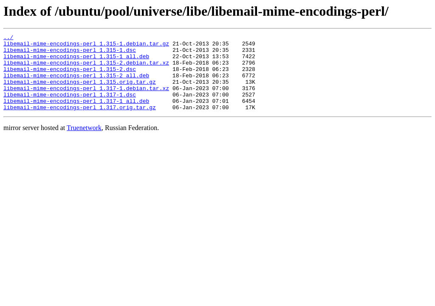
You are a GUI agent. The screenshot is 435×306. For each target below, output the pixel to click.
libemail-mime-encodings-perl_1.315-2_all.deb (76, 84)
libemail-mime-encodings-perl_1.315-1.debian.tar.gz (86, 46)
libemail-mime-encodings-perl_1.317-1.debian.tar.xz (86, 99)
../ (8, 38)
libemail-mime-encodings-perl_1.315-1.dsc (69, 53)
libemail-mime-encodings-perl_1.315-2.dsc (69, 76)
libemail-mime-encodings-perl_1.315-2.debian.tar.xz (86, 69)
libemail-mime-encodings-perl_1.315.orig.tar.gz (79, 92)
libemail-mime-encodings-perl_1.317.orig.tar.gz (79, 122)
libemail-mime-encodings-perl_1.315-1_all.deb (76, 61)
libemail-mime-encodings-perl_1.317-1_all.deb (76, 115)
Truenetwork (84, 143)
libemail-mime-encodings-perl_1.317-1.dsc (69, 107)
